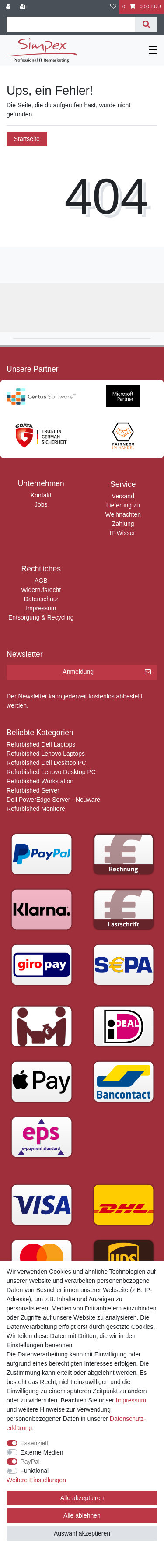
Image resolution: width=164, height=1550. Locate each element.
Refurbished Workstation (40, 781)
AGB (41, 580)
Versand (123, 496)
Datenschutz (41, 598)
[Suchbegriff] (71, 24)
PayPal (30, 1461)
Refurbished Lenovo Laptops (46, 753)
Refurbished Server (33, 790)
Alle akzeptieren (82, 1497)
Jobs (41, 504)
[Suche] (146, 24)
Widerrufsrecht (41, 589)
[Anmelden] (9, 7)
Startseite (27, 138)
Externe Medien (42, 1452)
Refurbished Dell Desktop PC (46, 762)
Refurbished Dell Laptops (41, 744)
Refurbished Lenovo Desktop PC (51, 771)
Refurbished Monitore (36, 808)
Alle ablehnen (82, 1515)
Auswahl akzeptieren (82, 1533)
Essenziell (34, 1443)
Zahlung (123, 523)
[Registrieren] (24, 7)
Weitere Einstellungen (36, 1479)
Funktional (35, 1470)
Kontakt (41, 495)
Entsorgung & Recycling (40, 617)
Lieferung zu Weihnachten (123, 510)
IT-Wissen (122, 532)
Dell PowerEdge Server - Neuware (53, 799)
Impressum (41, 608)
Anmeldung (107, 672)
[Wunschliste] (113, 7)
